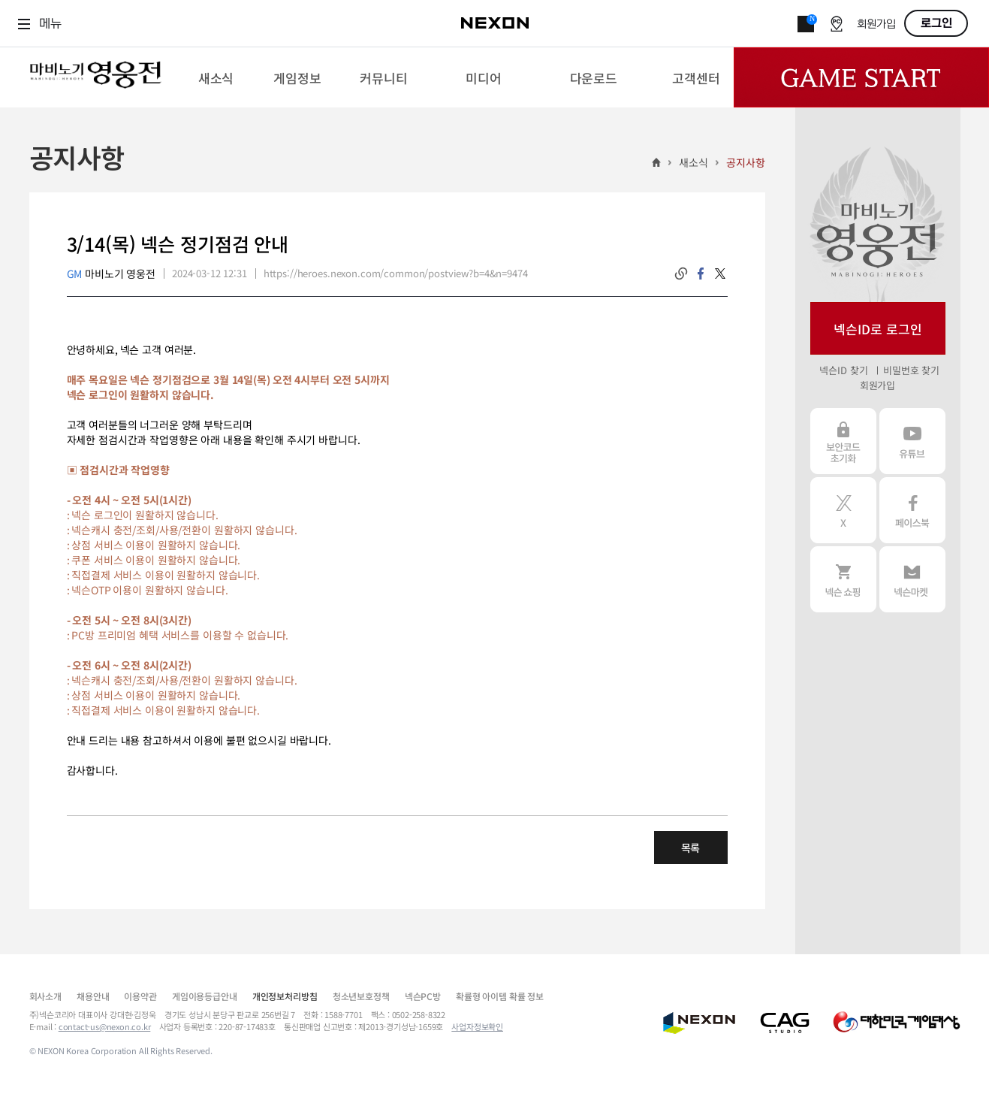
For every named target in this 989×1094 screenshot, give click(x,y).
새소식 (693, 162)
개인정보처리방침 (285, 996)
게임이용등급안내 (204, 996)
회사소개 (45, 996)
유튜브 (912, 441)
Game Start (861, 77)
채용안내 (93, 996)
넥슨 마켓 (912, 579)
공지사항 (745, 162)
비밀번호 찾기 (911, 370)
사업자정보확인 (477, 1026)
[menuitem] (216, 77)
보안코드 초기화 (843, 441)
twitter (720, 273)
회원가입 (876, 24)
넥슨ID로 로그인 (878, 328)
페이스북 (912, 510)
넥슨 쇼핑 (843, 579)
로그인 (936, 23)
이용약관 (140, 996)
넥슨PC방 (423, 996)
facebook (700, 273)
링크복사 (681, 273)
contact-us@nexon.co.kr (105, 1026)
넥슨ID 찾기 (843, 370)
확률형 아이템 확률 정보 (500, 996)
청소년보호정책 (361, 996)
